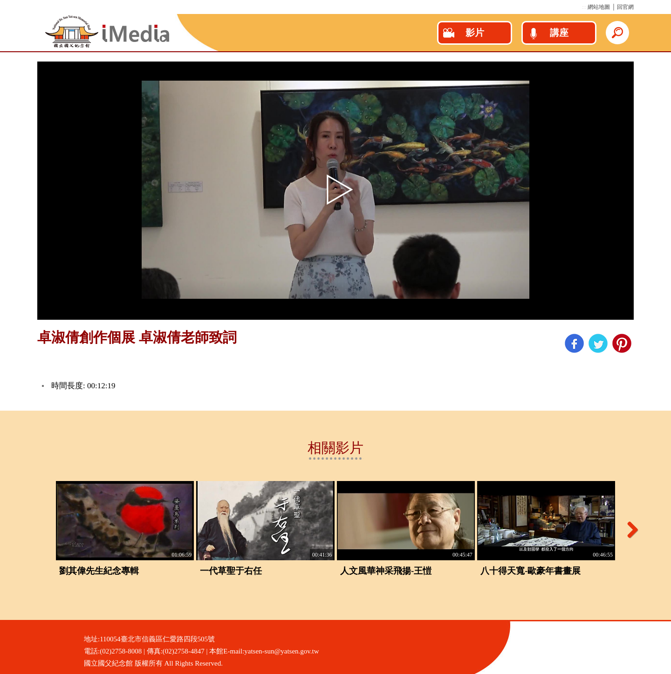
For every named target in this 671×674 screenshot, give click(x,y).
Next (629, 529)
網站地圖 (599, 7)
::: (584, 7)
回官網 (625, 7)
